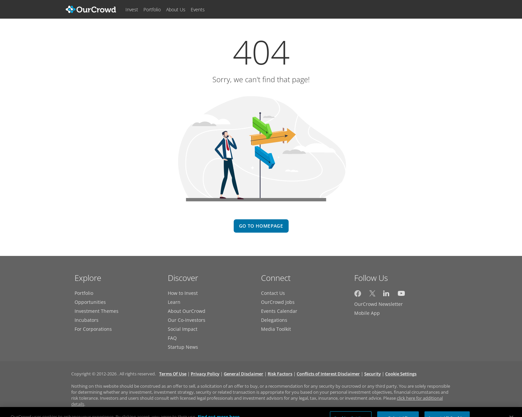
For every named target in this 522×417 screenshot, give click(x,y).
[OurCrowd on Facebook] (357, 295)
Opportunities (90, 302)
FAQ (172, 338)
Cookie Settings (400, 374)
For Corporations (93, 329)
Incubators (87, 320)
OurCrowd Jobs (278, 302)
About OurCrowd (186, 311)
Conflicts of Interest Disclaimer (328, 374)
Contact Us (273, 293)
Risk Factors (280, 374)
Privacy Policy (205, 374)
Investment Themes (97, 311)
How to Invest (183, 293)
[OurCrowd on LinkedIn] (386, 295)
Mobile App (367, 313)
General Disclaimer (243, 374)
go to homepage (261, 226)
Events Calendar (279, 311)
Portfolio (84, 293)
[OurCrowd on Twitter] (372, 295)
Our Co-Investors (186, 320)
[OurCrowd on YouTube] (401, 295)
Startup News (183, 347)
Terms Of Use (172, 374)
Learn (174, 302)
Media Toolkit (276, 329)
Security (372, 374)
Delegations (274, 320)
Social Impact (182, 329)
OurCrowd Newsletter (378, 304)
